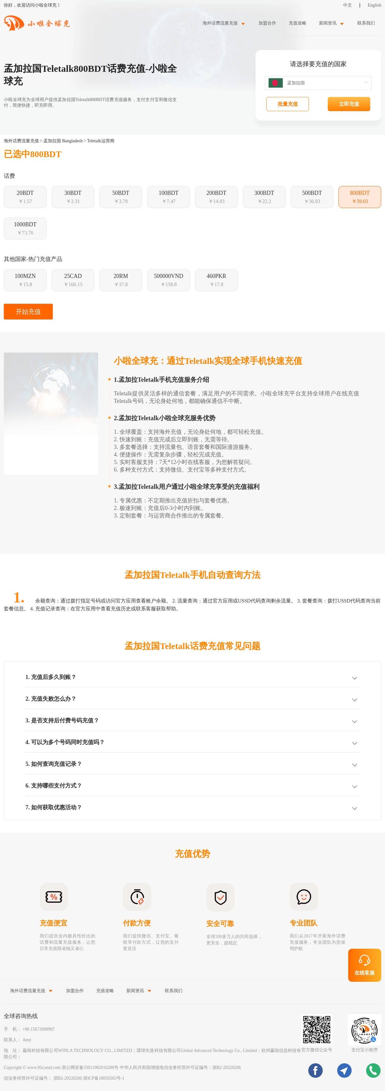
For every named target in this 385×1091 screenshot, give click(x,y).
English (374, 5)
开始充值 (28, 311)
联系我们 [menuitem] (366, 23)
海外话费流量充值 (21, 140)
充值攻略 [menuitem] (297, 23)
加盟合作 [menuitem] (267, 23)
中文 (347, 5)
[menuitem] (224, 23)
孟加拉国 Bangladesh (63, 140)
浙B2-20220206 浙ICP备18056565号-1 (89, 1078)
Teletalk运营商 (100, 140)
